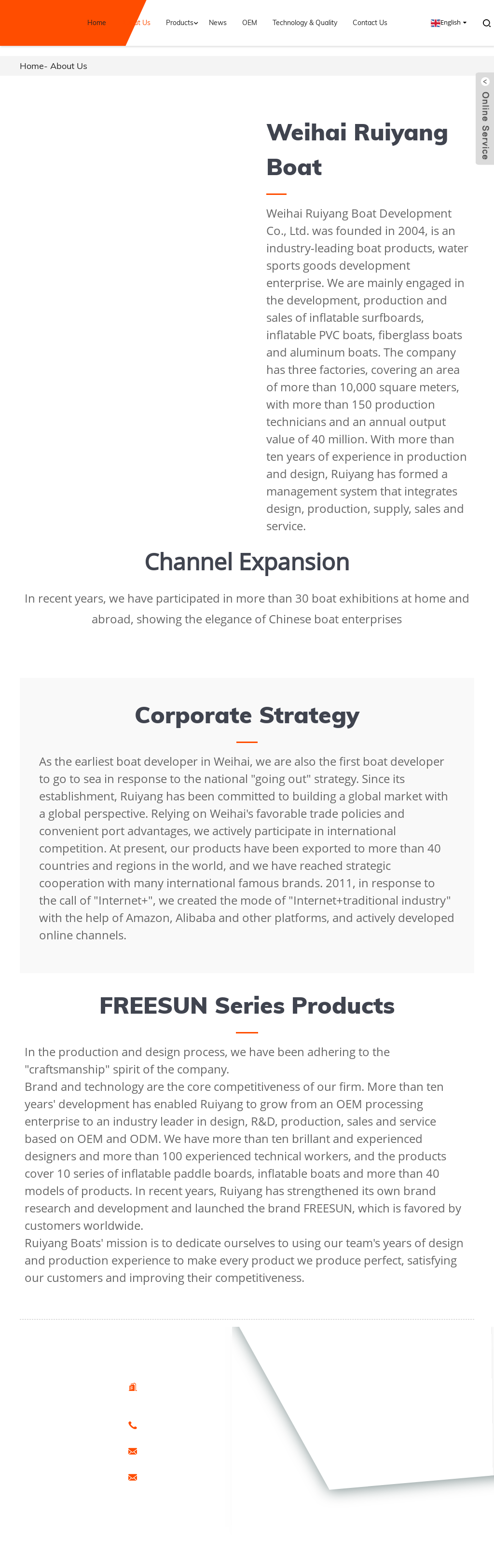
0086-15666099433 (168, 1424)
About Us (136, 22)
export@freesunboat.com (177, 1450)
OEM (249, 22)
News (218, 22)
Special (84, 1486)
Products (183, 23)
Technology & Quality (305, 22)
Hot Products (60, 1476)
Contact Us (370, 22)
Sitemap (53, 1486)
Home (96, 22)
